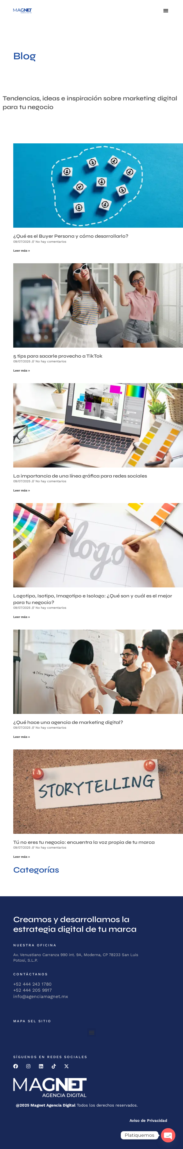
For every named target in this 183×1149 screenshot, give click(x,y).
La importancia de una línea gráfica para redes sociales (80, 476)
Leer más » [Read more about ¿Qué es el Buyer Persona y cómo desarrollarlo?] (21, 250)
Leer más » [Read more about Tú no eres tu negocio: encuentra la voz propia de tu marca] (21, 857)
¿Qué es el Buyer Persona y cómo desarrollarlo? (70, 236)
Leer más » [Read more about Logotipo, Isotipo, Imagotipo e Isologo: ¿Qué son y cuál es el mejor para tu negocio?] (21, 617)
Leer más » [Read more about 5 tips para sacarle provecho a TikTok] (21, 370)
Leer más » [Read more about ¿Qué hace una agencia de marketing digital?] (21, 737)
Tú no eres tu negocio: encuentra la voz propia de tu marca (84, 842)
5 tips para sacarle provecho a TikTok (57, 356)
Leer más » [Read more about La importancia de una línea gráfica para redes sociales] (21, 490)
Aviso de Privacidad (148, 1120)
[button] (166, 10)
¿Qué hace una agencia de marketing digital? (68, 722)
